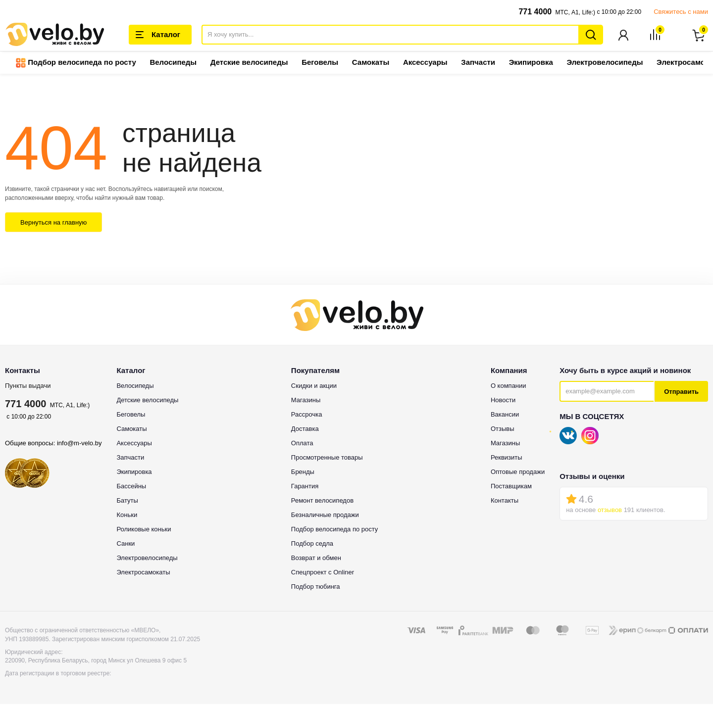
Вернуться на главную (53, 223)
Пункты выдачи (28, 386)
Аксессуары (425, 63)
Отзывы (502, 429)
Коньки (126, 515)
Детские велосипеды (249, 63)
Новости (503, 401)
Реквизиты (506, 458)
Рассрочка (306, 415)
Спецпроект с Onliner (322, 573)
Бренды (302, 472)
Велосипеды (173, 63)
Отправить (681, 392)
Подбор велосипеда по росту (76, 64)
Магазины (306, 401)
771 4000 (535, 11)
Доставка (305, 429)
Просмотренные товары (327, 458)
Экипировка (531, 63)
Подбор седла (312, 544)
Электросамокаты (143, 573)
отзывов (610, 511)
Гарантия (304, 487)
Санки (125, 544)
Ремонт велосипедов (322, 501)
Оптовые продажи (518, 472)
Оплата (302, 444)
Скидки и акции (314, 386)
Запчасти (478, 63)
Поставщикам (511, 487)
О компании (508, 386)
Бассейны (131, 487)
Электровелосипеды (604, 63)
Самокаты (370, 63)
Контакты (504, 501)
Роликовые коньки (143, 530)
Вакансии (505, 415)
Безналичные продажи (325, 515)
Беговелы (320, 63)
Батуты (127, 501)
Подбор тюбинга (315, 587)
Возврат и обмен (316, 559)
